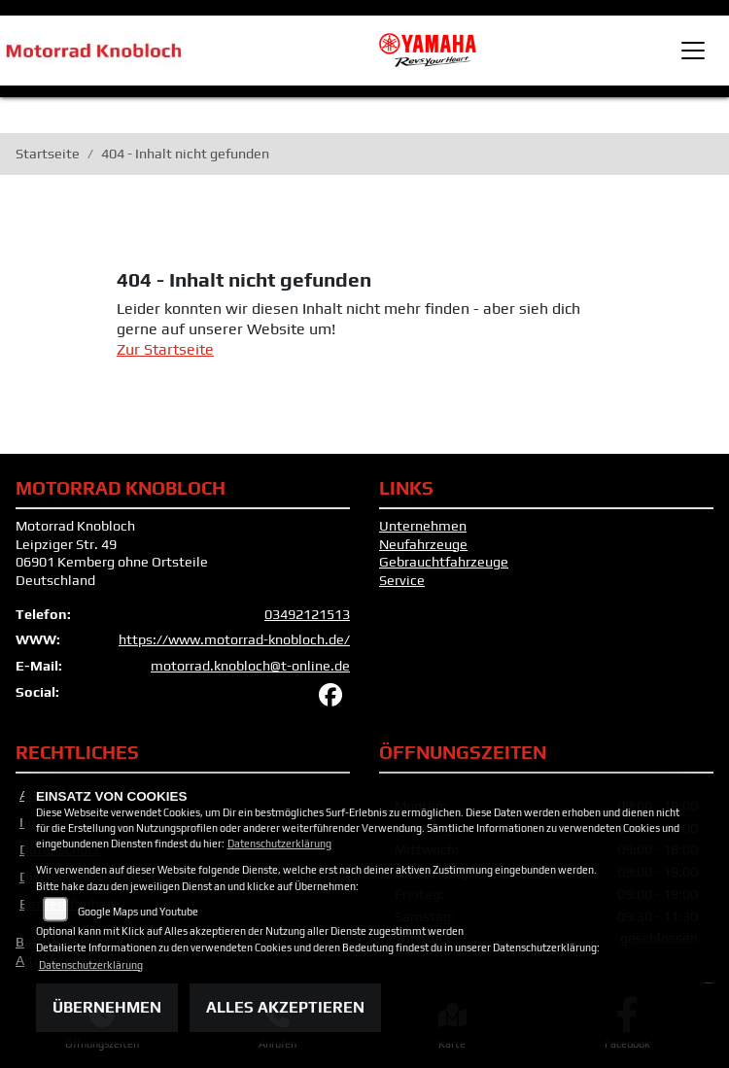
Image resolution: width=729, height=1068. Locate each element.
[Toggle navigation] (693, 50)
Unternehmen (423, 526)
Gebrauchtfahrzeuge (443, 561)
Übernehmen (106, 1007)
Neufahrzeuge (423, 544)
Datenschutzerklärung (279, 843)
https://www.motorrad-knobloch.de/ (234, 639)
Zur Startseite (165, 349)
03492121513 (307, 614)
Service (402, 580)
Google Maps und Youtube (138, 911)
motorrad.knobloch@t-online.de (250, 665)
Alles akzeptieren (285, 1007)
